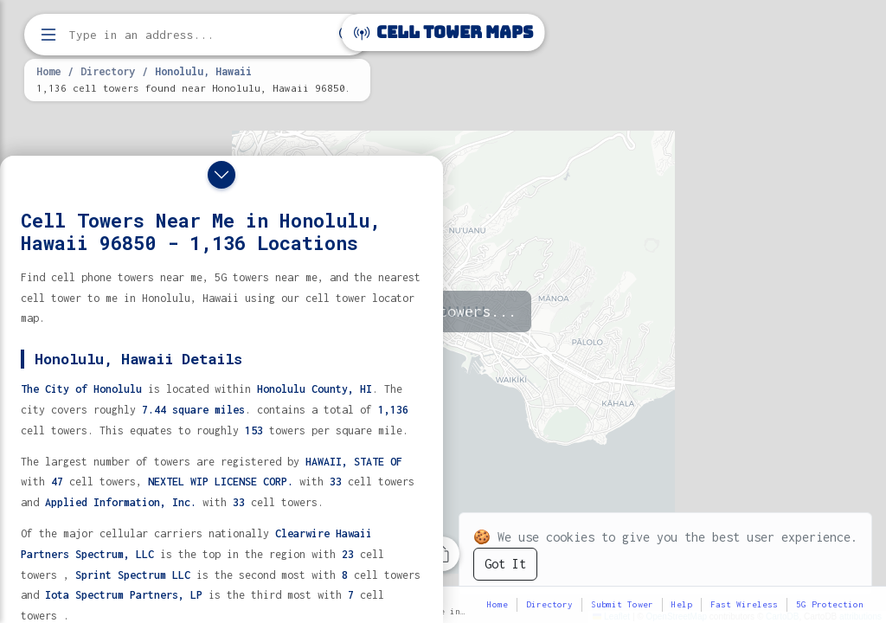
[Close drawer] (221, 175)
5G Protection (830, 604)
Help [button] (681, 604)
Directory (107, 71)
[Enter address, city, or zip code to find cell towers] (199, 35)
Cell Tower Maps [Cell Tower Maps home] (443, 32)
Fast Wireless (744, 604)
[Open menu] (48, 34)
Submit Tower (622, 604)
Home (48, 71)
